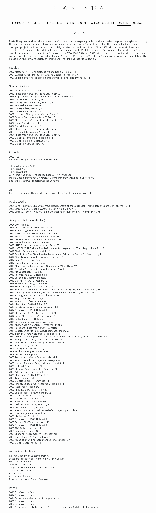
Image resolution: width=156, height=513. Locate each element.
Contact (138, 23)
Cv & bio (124, 23)
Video (37, 23)
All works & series (103, 23)
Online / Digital (77, 23)
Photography (20, 23)
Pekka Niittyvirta (77, 8)
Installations (53, 23)
